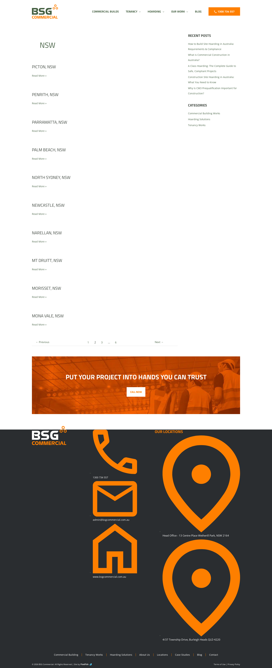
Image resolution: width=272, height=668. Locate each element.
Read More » (39, 75)
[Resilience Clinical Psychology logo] (49, 435)
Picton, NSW (45, 66)
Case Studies (183, 655)
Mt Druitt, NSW (48, 260)
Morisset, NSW (47, 288)
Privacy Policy (234, 664)
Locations (163, 655)
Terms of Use (220, 664)
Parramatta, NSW (51, 122)
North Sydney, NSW (53, 177)
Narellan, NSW (48, 232)
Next (158, 342)
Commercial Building (64, 655)
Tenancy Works (197, 125)
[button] (127, 11)
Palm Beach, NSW (50, 149)
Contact (215, 655)
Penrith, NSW (46, 94)
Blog (201, 655)
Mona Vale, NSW (49, 315)
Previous (43, 342)
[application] (133, 11)
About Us (145, 655)
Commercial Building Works (204, 113)
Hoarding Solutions (199, 119)
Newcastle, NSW (50, 205)
